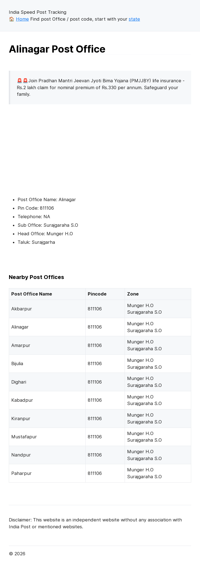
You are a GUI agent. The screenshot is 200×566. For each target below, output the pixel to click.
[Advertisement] (55, 147)
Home (22, 19)
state (134, 19)
